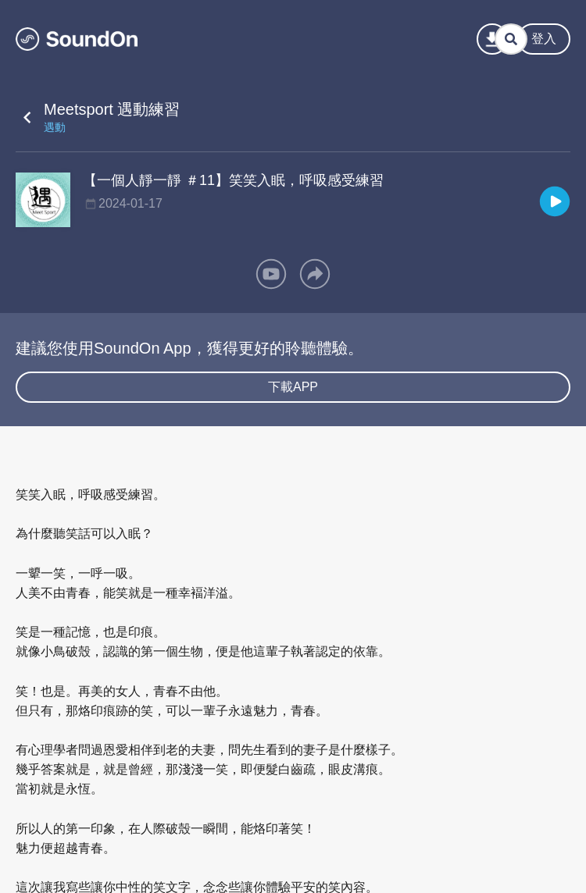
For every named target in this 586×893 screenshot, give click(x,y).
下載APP (293, 386)
